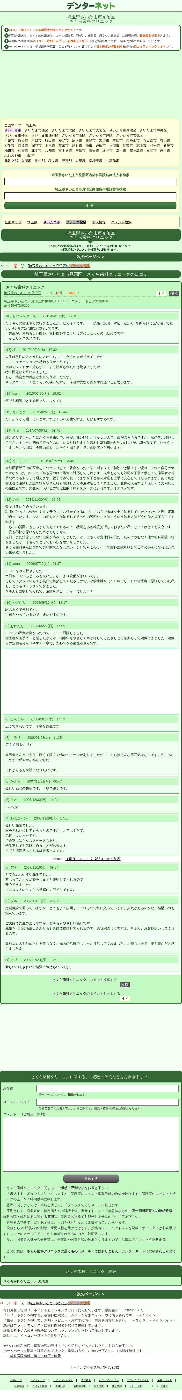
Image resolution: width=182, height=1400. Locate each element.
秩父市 (63, 140)
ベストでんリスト (109, 1380)
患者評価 (60, 1386)
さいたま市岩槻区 (129, 135)
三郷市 (80, 150)
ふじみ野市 (12, 156)
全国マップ (12, 125)
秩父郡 (53, 161)
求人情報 (99, 222)
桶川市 (9, 150)
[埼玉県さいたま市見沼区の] (59, 266)
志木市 (141, 145)
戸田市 (101, 145)
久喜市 (23, 150)
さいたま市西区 (36, 130)
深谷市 (36, 145)
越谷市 (77, 145)
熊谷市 (23, 140)
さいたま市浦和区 (44, 135)
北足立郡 (11, 161)
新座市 (168, 145)
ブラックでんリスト (29, 1325)
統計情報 (117, 1386)
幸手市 (121, 150)
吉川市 (165, 150)
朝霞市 (128, 145)
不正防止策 (157, 1239)
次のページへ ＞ (91, 257)
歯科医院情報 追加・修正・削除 (35, 1356)
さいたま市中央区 (153, 130)
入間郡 (26, 161)
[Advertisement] (91, 84)
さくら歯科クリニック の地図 (25, 1281)
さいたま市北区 (63, 130)
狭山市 (165, 140)
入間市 (114, 145)
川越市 (9, 140)
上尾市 (50, 145)
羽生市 (9, 145)
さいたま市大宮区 (92, 130)
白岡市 (30, 156)
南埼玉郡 (95, 161)
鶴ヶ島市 (136, 150)
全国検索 (86, 1380)
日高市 (151, 150)
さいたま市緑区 (101, 135)
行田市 (50, 140)
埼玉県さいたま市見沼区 (22, 293)
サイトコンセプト (30, 1335)
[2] (23, 266)
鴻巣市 (23, 145)
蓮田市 (94, 150)
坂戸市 (107, 150)
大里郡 (80, 161)
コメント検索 (121, 222)
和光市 (155, 145)
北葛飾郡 (112, 161)
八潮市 (50, 150)
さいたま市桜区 (16, 135)
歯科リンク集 (164, 1380)
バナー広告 (136, 1386)
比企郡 (40, 161)
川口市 (36, 140)
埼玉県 (31, 125)
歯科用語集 (79, 1386)
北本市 (36, 150)
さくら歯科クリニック (25, 287)
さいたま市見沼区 (122, 130)
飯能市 (91, 140)
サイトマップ (37, 1380)
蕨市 (89, 145)
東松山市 (133, 140)
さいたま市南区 (74, 135)
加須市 (104, 140)
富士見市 (65, 150)
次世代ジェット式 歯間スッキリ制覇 (93, 859)
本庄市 (118, 140)
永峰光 (164, 1386)
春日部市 (150, 140)
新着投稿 (19, 1386)
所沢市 (77, 140)
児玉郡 (67, 161)
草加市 (63, 145)
